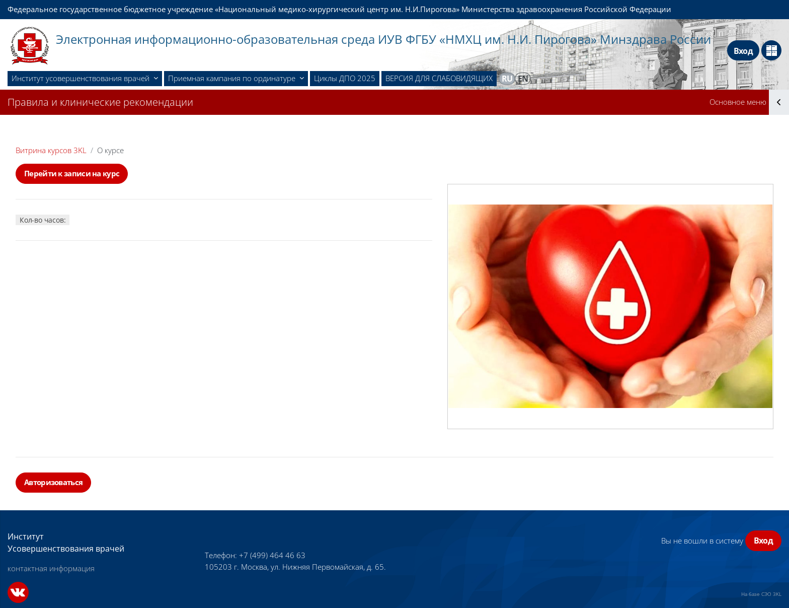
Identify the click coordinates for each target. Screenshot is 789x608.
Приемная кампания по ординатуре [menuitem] (232, 78)
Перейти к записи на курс (71, 173)
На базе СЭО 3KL (761, 593)
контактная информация (51, 568)
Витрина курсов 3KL (51, 150)
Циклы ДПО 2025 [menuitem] (344, 78)
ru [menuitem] (507, 78)
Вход (743, 50)
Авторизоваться (53, 482)
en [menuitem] (523, 78)
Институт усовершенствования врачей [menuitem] (81, 78)
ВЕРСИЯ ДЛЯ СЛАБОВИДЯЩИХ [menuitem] (439, 78)
